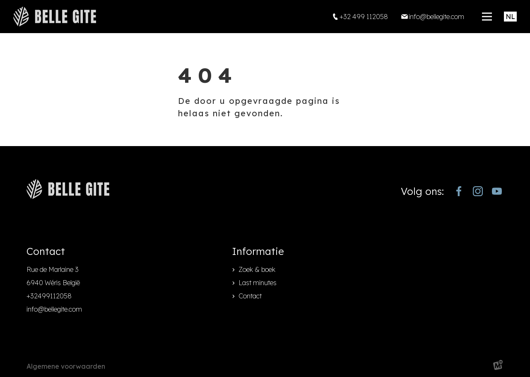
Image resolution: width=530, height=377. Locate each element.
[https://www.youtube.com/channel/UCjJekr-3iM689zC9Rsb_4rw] (497, 191)
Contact (250, 296)
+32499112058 (49, 296)
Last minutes (257, 283)
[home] (54, 16)
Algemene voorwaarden (65, 366)
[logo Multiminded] (498, 366)
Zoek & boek (256, 269)
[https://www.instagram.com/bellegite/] (477, 191)
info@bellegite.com (54, 309)
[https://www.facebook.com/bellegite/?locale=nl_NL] (458, 191)
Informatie (258, 251)
